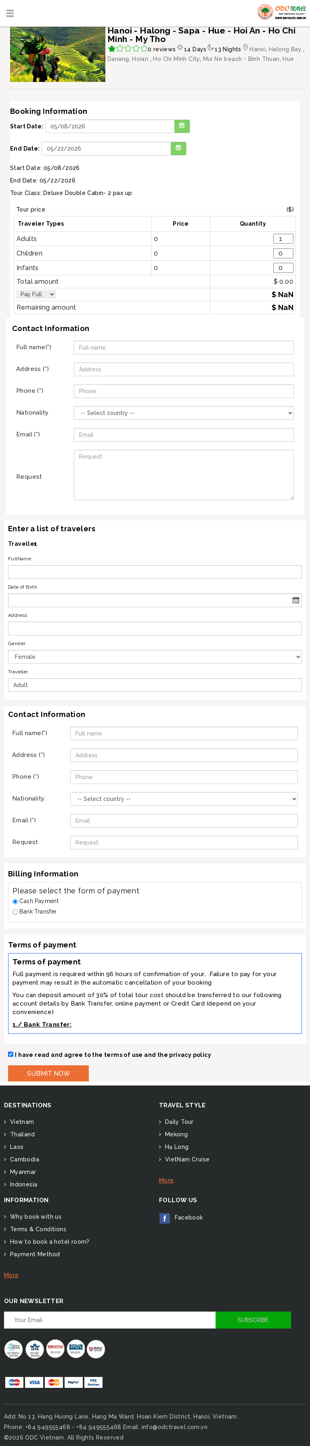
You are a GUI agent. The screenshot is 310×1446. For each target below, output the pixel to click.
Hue (288, 59)
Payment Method (34, 1254)
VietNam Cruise (186, 1159)
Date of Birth (22, 587)
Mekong (175, 1134)
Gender (16, 643)
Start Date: (26, 126)
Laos (15, 1147)
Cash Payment (36, 901)
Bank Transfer (35, 911)
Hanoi (257, 49)
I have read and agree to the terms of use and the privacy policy (113, 1055)
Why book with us (34, 1216)
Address (17, 615)
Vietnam (21, 1122)
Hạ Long (176, 1147)
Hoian (141, 59)
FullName (19, 559)
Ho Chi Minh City (176, 59)
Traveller (18, 672)
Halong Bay (286, 49)
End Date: (25, 148)
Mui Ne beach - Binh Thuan (241, 59)
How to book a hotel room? (48, 1242)
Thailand (21, 1134)
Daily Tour (178, 1122)
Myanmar (22, 1172)
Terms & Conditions (37, 1229)
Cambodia (23, 1159)
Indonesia (22, 1184)
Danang (118, 59)
